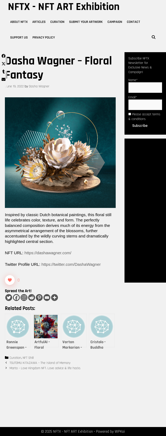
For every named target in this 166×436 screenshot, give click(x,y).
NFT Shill (28, 357)
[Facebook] (16, 297)
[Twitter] (8, 297)
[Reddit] (31, 297)
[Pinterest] (39, 297)
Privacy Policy (43, 37)
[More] (54, 297)
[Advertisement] (145, 210)
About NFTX (19, 22)
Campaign (114, 22)
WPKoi (120, 431)
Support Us (19, 37)
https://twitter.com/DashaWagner (71, 264)
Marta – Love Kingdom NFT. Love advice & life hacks (45, 368)
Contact (133, 22)
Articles (39, 22)
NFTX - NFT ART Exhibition (64, 7)
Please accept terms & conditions (144, 116)
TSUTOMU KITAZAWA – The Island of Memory (40, 363)
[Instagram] (24, 297)
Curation (57, 22)
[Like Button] (10, 280)
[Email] (46, 297)
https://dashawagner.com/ (47, 253)
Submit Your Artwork (86, 22)
